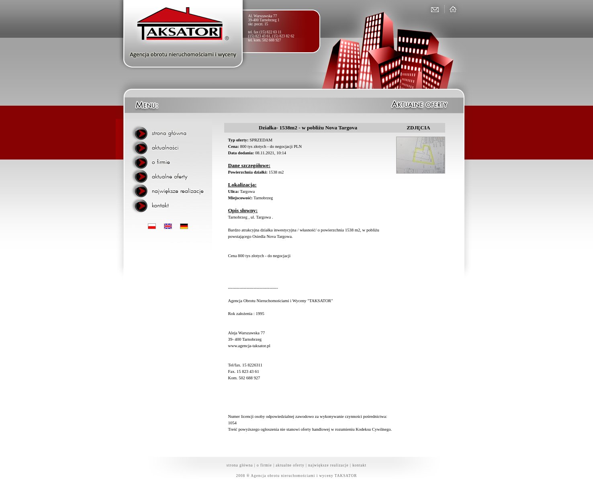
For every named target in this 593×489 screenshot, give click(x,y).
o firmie (264, 465)
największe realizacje (328, 465)
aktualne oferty (290, 465)
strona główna (240, 465)
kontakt (359, 465)
